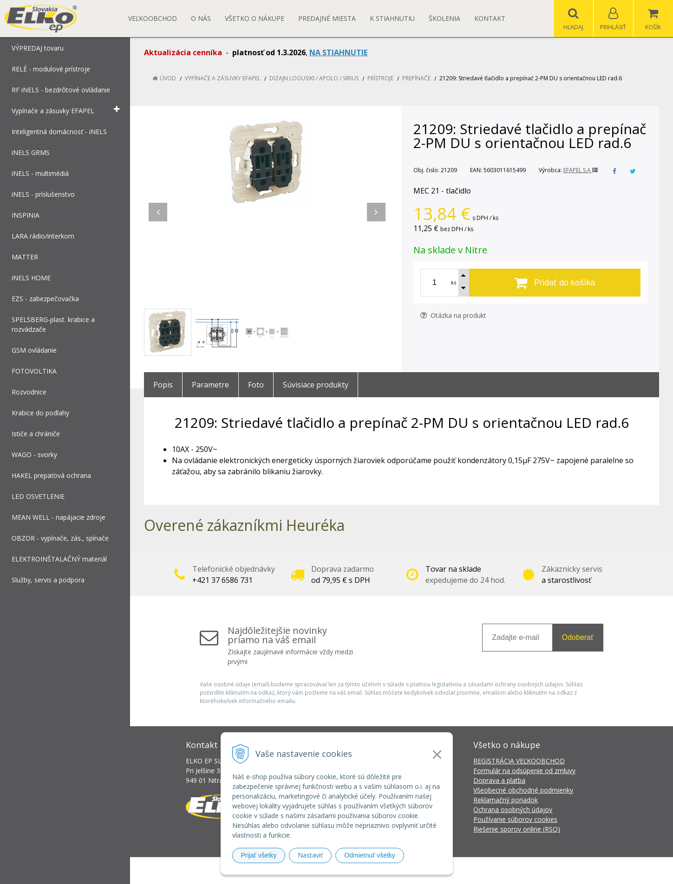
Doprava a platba (499, 780)
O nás (201, 18)
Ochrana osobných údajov (512, 809)
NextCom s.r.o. (503, 870)
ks (453, 282)
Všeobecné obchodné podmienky (523, 790)
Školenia (444, 18)
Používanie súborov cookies (515, 819)
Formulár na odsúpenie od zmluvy (524, 770)
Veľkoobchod (152, 18)
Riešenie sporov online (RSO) (516, 829)
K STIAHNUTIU (392, 18)
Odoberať (578, 637)
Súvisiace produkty (315, 385)
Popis (163, 385)
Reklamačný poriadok (505, 799)
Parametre (210, 385)
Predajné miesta (327, 18)
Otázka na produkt (453, 315)
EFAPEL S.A (580, 170)
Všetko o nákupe (254, 18)
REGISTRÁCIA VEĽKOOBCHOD (519, 760)
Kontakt (489, 18)
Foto (256, 385)
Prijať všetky (259, 855)
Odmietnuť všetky (369, 855)
